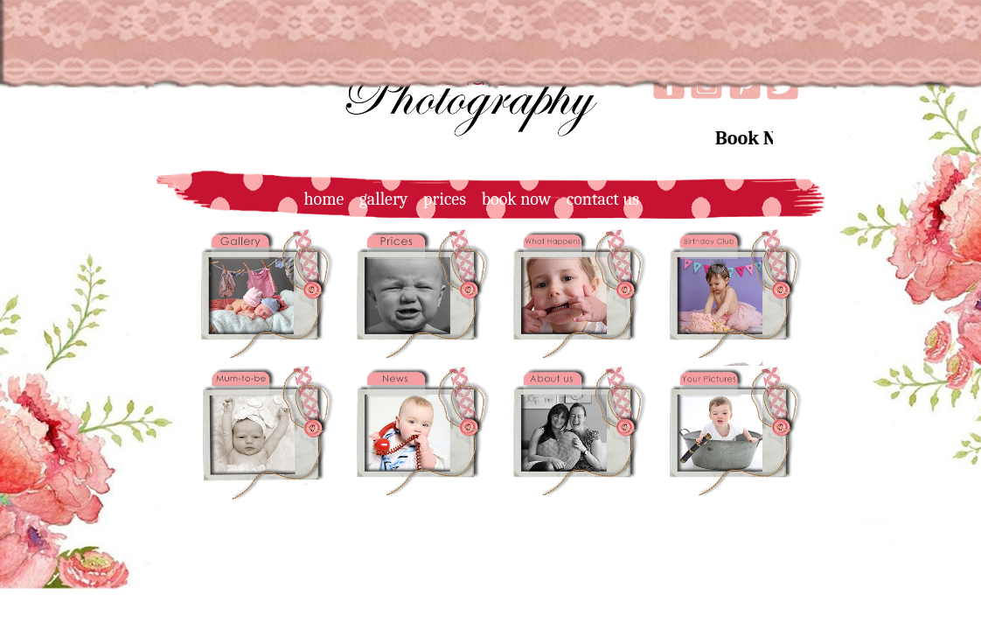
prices (439, 199)
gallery (378, 199)
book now (510, 199)
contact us (597, 199)
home (318, 199)
